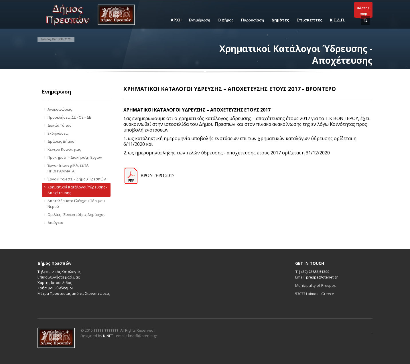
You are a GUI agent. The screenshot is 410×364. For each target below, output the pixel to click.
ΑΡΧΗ (176, 20)
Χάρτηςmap (363, 11)
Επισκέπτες (309, 20)
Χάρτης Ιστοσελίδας (55, 282)
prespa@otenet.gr (322, 277)
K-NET (108, 335)
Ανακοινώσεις (60, 109)
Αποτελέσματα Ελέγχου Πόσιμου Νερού (76, 203)
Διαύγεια (55, 222)
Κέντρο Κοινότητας (64, 149)
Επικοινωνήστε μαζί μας (59, 277)
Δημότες (278, 20)
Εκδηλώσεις (58, 133)
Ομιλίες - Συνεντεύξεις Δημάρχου (77, 214)
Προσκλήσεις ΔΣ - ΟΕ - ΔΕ (69, 117)
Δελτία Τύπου (60, 125)
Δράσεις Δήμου (61, 141)
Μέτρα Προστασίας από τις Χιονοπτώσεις (74, 293)
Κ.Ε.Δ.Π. (335, 20)
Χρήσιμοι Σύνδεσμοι (55, 288)
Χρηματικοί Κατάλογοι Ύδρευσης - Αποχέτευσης (77, 189)
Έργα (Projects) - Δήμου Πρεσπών (77, 179)
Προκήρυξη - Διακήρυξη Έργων (75, 157)
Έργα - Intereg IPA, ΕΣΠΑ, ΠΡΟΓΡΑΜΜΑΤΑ (68, 168)
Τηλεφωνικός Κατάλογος (59, 271)
